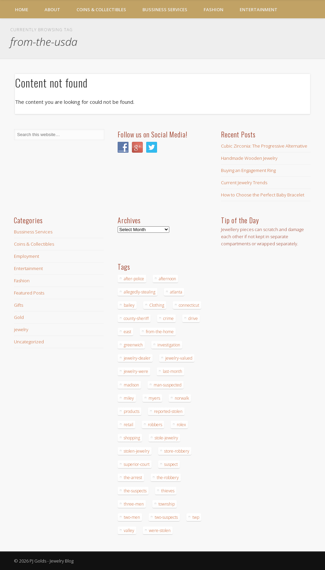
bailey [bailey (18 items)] (129, 305)
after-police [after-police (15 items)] (134, 279)
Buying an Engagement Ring (248, 170)
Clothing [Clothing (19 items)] (156, 305)
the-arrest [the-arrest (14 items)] (133, 477)
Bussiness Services (164, 9)
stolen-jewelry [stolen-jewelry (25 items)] (137, 451)
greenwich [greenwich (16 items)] (133, 345)
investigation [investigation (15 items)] (168, 345)
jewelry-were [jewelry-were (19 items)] (136, 371)
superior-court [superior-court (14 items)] (137, 464)
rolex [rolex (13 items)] (181, 425)
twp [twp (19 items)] (195, 517)
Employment (26, 256)
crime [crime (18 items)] (168, 318)
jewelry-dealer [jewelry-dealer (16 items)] (137, 358)
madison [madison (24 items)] (131, 385)
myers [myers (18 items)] (154, 398)
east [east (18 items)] (127, 332)
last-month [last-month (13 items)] (172, 371)
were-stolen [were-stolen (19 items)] (160, 530)
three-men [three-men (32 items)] (134, 504)
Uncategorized (29, 342)
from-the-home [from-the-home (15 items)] (160, 332)
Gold (19, 317)
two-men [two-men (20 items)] (132, 517)
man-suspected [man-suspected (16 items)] (168, 385)
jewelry (21, 329)
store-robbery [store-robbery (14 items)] (176, 451)
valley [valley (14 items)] (129, 530)
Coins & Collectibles (101, 9)
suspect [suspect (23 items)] (171, 464)
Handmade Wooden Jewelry (249, 158)
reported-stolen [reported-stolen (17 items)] (168, 411)
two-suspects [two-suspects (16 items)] (166, 517)
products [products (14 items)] (131, 411)
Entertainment (258, 9)
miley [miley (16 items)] (129, 398)
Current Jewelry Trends (244, 182)
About (52, 9)
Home (21, 9)
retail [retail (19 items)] (128, 425)
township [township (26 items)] (166, 504)
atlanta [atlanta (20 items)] (176, 292)
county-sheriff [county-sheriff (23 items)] (136, 318)
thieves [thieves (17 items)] (167, 491)
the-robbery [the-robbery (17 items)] (168, 477)
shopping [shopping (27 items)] (132, 438)
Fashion (213, 9)
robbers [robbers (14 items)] (155, 425)
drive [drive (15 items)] (193, 318)
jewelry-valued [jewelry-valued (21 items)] (178, 358)
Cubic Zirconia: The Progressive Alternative (264, 146)
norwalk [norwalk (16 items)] (182, 398)
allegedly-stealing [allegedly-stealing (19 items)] (139, 292)
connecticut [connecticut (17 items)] (189, 305)
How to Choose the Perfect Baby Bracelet (262, 195)
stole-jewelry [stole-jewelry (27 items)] (166, 438)
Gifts (18, 305)
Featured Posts (29, 293)
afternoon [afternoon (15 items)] (167, 279)
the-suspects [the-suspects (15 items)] (135, 491)
